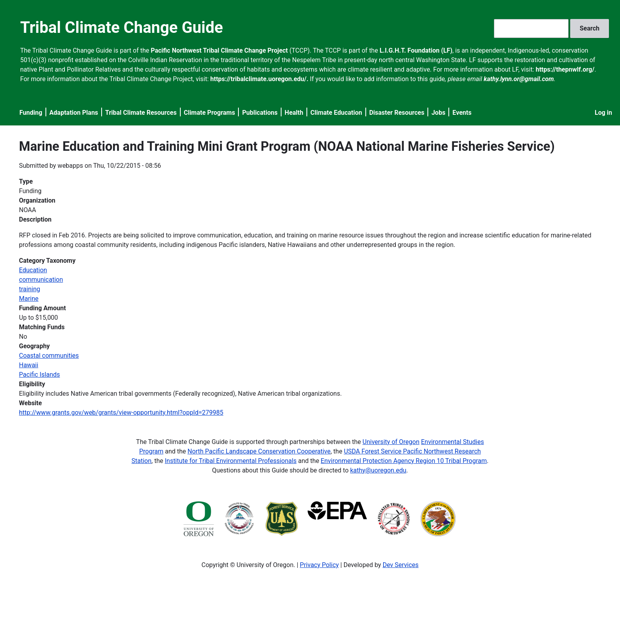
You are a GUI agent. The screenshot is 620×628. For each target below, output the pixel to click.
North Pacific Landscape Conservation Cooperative (259, 451)
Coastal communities (49, 355)
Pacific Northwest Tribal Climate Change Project (219, 50)
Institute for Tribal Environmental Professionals (231, 461)
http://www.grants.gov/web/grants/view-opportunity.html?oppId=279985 (121, 412)
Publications (260, 112)
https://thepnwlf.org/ (565, 69)
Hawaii (28, 365)
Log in (603, 112)
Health (294, 112)
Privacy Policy (319, 565)
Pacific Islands (39, 374)
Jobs (438, 112)
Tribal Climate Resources (141, 112)
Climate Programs (209, 112)
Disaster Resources (397, 112)
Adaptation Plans (73, 112)
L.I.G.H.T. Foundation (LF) (416, 50)
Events (461, 112)
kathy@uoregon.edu (378, 470)
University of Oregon (391, 442)
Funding (30, 112)
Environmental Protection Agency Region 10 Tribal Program (404, 461)
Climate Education (336, 112)
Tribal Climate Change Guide (121, 27)
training (29, 289)
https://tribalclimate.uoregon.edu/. (259, 79)
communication (41, 279)
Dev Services (401, 565)
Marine (28, 298)
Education (33, 270)
